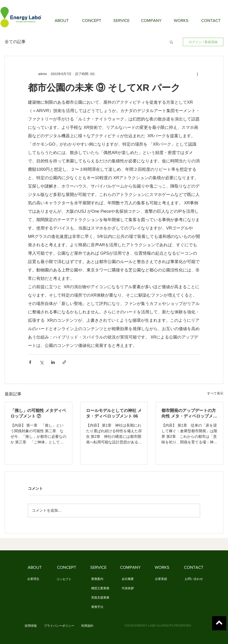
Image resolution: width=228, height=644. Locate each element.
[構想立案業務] (100, 588)
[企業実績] (161, 579)
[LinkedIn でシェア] (53, 362)
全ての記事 (15, 41)
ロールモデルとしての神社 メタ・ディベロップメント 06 (114, 413)
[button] (171, 42)
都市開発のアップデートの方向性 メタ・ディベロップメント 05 (189, 413)
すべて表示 (215, 393)
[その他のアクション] (197, 74)
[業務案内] (97, 579)
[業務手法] (97, 607)
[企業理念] (33, 579)
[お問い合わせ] (193, 579)
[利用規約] (87, 626)
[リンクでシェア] (64, 362)
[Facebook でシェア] (30, 362)
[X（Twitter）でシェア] (41, 362)
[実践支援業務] (100, 598)
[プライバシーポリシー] (59, 626)
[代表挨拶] (127, 588)
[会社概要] (127, 579)
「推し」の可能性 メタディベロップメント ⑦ (38, 413)
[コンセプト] (64, 579)
